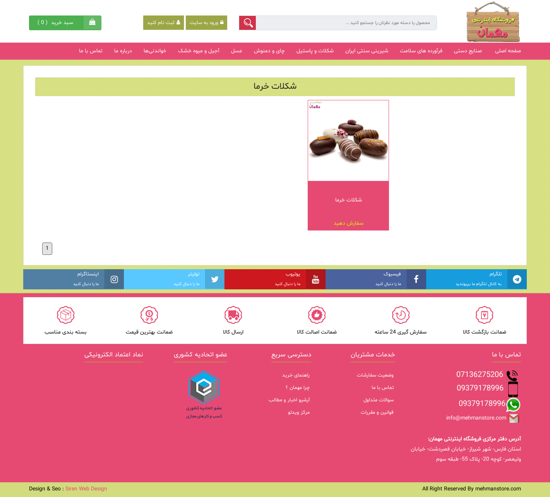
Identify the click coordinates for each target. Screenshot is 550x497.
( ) (56, 22)
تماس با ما (383, 387)
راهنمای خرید (296, 375)
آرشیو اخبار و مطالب (289, 400)
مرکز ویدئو (299, 412)
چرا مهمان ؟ (298, 387)
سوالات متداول (378, 400)
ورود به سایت (206, 22)
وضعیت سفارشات (375, 375)
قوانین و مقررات (377, 412)
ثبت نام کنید (163, 22)
